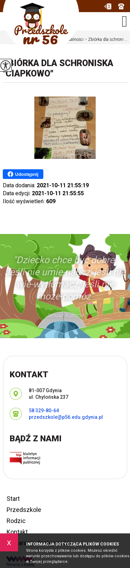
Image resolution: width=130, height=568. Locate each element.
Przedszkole (24, 509)
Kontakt (17, 531)
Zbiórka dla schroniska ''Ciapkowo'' (58, 68)
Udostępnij (23, 174)
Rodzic (16, 520)
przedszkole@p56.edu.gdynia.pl (107, 6)
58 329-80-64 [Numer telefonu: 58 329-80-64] (44, 410)
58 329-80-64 (121, 6)
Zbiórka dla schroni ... (106, 39)
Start (13, 498)
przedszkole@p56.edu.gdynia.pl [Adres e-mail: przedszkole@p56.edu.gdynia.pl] (66, 417)
